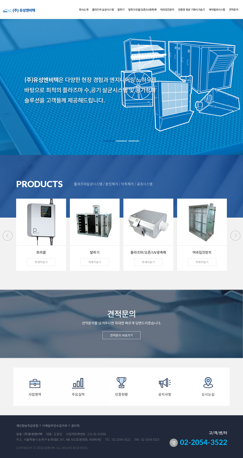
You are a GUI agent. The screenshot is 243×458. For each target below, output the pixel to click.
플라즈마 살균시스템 (103, 9)
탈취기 (121, 9)
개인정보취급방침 (27, 425)
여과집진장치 (167, 9)
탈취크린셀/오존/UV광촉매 (142, 9)
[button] (235, 236)
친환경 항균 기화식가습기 (191, 9)
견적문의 (233, 9)
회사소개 (83, 9)
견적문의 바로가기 (121, 338)
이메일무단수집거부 (54, 425)
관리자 (75, 425)
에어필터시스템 (217, 9)
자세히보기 (41, 262)
